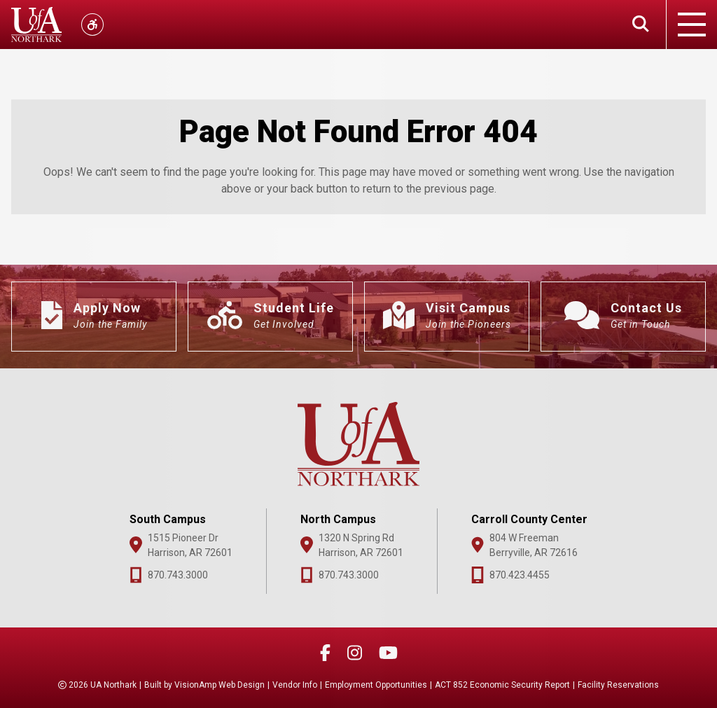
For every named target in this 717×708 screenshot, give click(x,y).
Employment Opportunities (376, 685)
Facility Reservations (618, 685)
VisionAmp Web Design (219, 685)
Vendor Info (294, 685)
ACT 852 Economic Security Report (502, 685)
